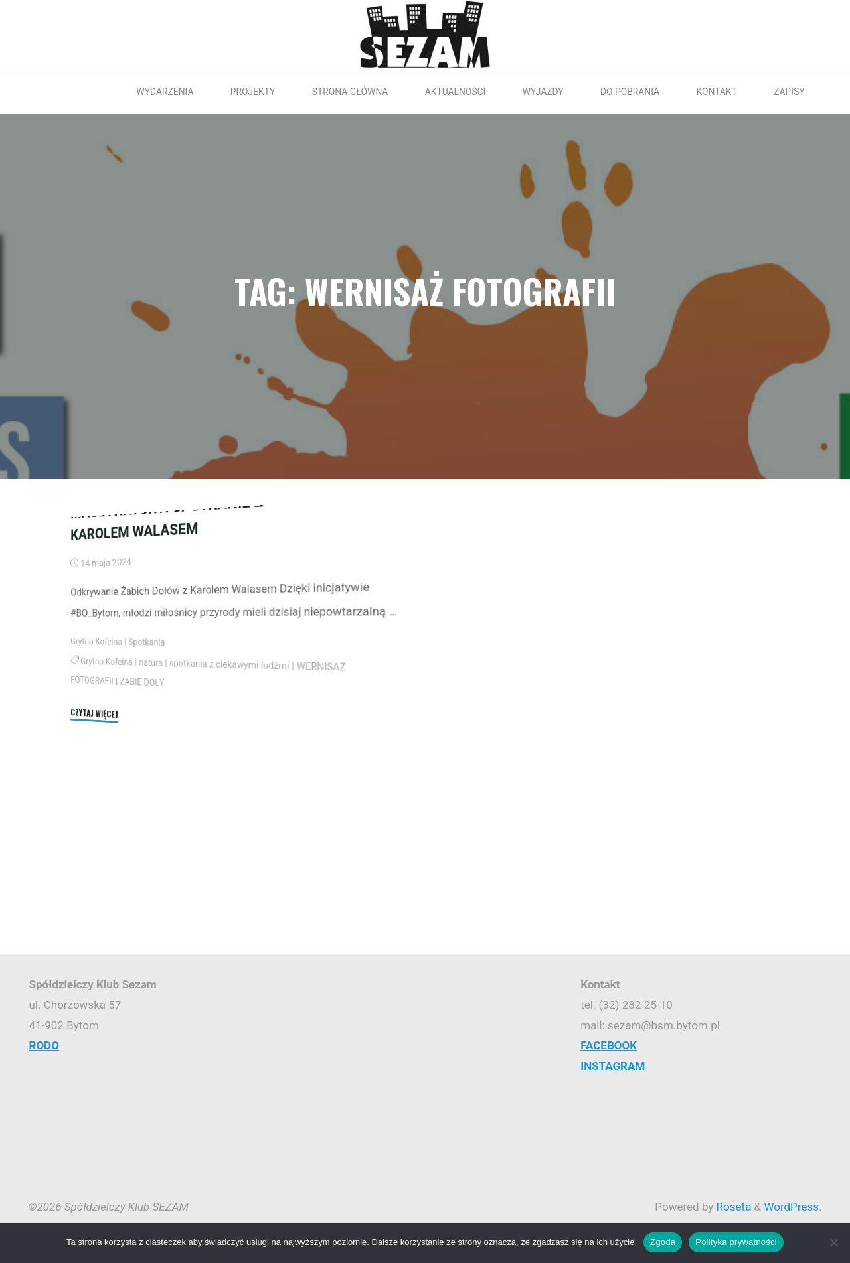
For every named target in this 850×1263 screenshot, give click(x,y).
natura (154, 801)
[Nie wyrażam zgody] (833, 1242)
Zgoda (662, 1242)
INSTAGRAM (612, 1066)
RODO (44, 1045)
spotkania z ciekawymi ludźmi (238, 807)
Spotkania (150, 780)
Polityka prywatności (736, 1242)
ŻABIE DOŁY (145, 820)
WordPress (791, 1206)
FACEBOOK (608, 1045)
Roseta (732, 1206)
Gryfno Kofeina (96, 778)
